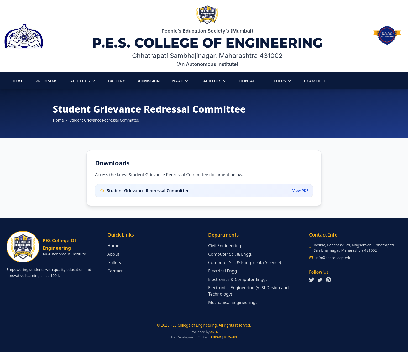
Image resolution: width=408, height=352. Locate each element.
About (113, 254)
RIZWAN (230, 337)
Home (58, 120)
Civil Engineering (224, 246)
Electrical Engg (222, 271)
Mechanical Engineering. (232, 302)
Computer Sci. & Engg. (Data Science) (244, 262)
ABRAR (216, 337)
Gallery (114, 262)
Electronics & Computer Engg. (237, 279)
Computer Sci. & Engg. (230, 254)
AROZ (214, 332)
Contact (115, 271)
